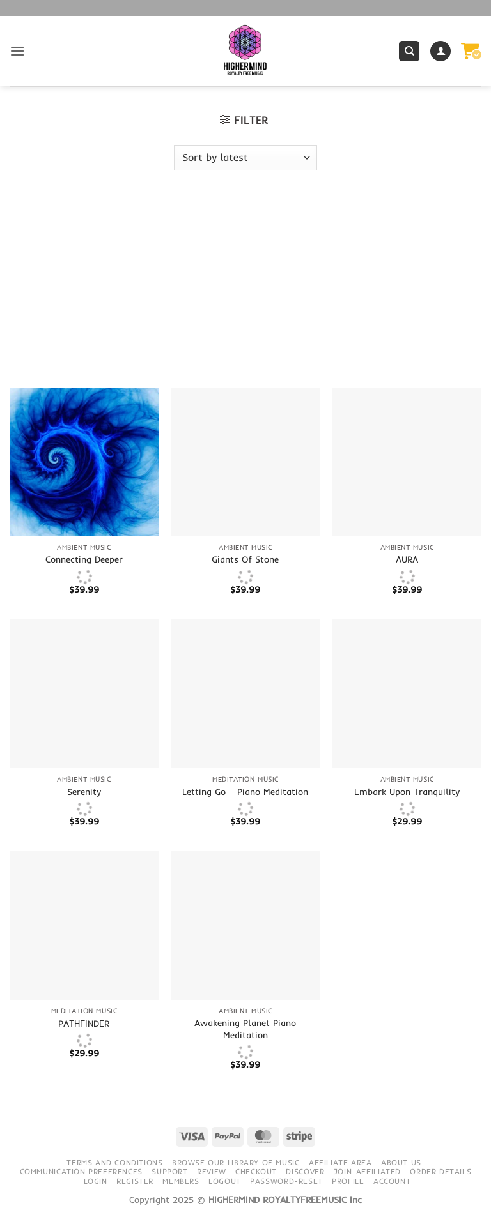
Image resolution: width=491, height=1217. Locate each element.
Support (169, 1171)
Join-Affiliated (367, 1171)
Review (211, 1171)
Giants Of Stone (245, 559)
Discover (305, 1171)
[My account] (440, 51)
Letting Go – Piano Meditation (245, 791)
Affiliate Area (340, 1162)
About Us (401, 1162)
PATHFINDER (83, 1023)
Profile (348, 1181)
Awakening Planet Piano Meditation (245, 1029)
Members (180, 1181)
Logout (224, 1181)
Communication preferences (81, 1171)
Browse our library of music (236, 1162)
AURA (407, 559)
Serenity (84, 791)
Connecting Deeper (84, 559)
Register (134, 1181)
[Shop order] (245, 157)
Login (95, 1181)
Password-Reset (286, 1181)
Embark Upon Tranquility (407, 791)
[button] (17, 50)
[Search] (409, 51)
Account (391, 1181)
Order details (440, 1171)
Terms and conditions (114, 1162)
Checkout (256, 1171)
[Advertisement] (245, 291)
